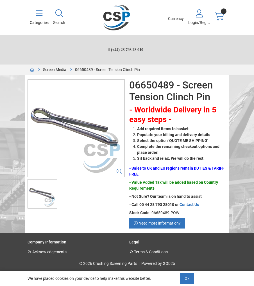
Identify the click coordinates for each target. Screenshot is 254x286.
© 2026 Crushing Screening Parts (108, 263)
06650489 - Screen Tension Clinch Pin (107, 69)
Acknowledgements (49, 252)
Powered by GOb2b (158, 263)
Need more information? (157, 223)
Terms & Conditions (150, 252)
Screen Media (54, 69)
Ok (187, 278)
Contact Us (189, 204)
